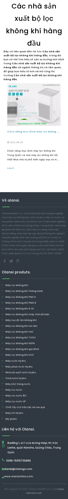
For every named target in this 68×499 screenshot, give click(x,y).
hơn (10, 168)
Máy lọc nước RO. (16, 395)
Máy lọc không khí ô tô (19, 308)
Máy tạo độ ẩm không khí (21, 320)
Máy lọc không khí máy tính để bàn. (27, 314)
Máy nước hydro (15, 361)
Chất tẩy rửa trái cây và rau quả (25, 407)
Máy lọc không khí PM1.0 (20, 297)
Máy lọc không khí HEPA (20, 343)
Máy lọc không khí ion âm (21, 326)
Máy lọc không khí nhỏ (19, 331)
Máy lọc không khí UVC (19, 355)
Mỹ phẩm (11, 419)
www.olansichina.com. (18, 476)
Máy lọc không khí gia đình (22, 349)
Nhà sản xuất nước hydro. (20, 372)
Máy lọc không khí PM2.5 (20, 303)
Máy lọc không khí (16, 285)
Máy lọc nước (13, 390)
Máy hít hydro (14, 413)
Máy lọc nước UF (15, 401)
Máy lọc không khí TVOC (20, 337)
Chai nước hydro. (16, 378)
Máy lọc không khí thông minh (24, 291)
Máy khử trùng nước (17, 384)
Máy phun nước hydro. (19, 366)
